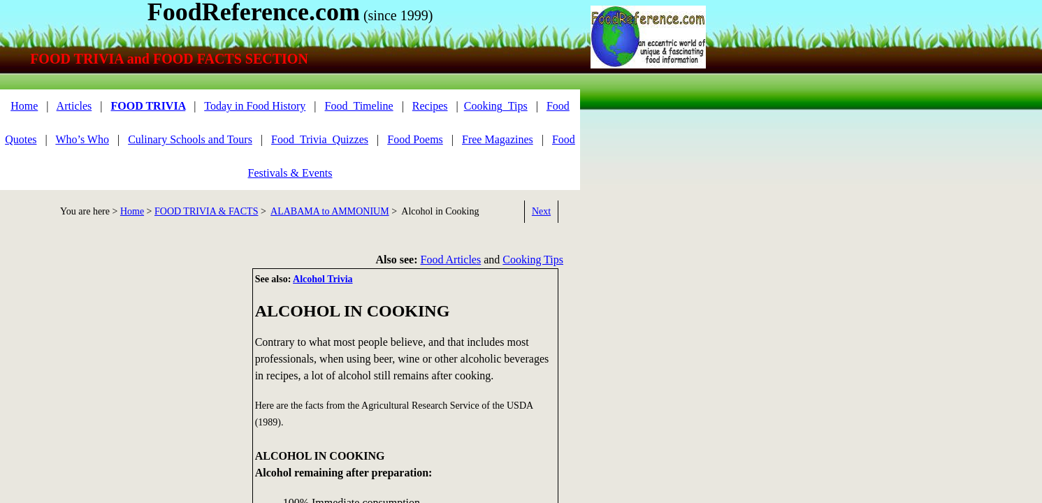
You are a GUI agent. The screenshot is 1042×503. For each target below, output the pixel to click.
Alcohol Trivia (322, 279)
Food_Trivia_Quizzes (319, 139)
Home (24, 106)
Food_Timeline (359, 106)
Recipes (430, 106)
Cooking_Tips (496, 106)
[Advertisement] (119, 366)
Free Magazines (497, 139)
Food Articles (451, 259)
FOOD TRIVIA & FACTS (206, 211)
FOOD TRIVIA (147, 106)
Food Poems (415, 139)
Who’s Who (82, 139)
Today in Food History (254, 106)
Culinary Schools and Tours (190, 139)
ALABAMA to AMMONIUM (329, 211)
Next (541, 211)
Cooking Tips (532, 259)
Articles (74, 106)
